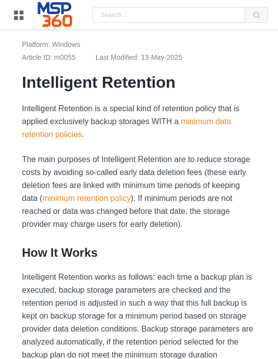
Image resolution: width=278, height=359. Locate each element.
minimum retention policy (86, 198)
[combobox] (168, 15)
